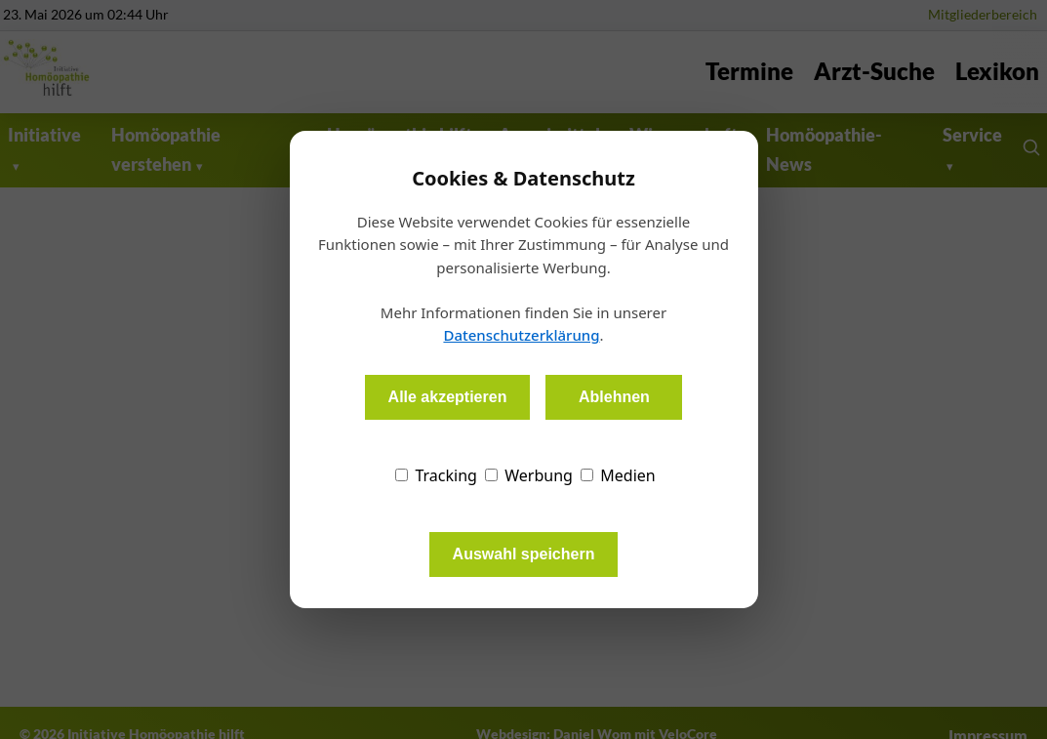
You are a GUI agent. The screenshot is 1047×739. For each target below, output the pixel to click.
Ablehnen (614, 397)
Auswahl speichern (524, 554)
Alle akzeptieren (447, 397)
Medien (618, 475)
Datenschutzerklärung (521, 335)
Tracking (436, 475)
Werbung (529, 475)
